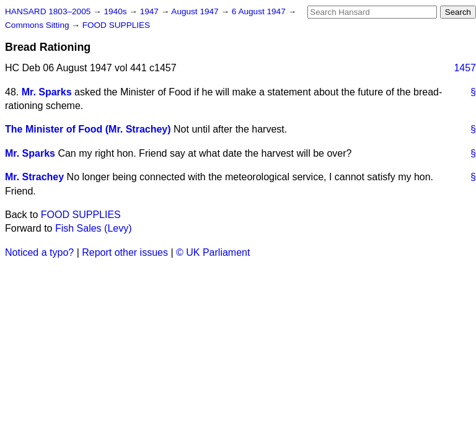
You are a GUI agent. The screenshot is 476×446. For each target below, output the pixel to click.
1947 (150, 11)
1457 (465, 68)
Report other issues (125, 252)
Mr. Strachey (34, 177)
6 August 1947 (260, 11)
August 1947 (196, 11)
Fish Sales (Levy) (93, 228)
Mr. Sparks (47, 92)
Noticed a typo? (39, 252)
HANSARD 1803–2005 (47, 11)
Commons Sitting (38, 25)
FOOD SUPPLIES (116, 25)
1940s (116, 11)
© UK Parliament (213, 252)
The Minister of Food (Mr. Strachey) (88, 129)
